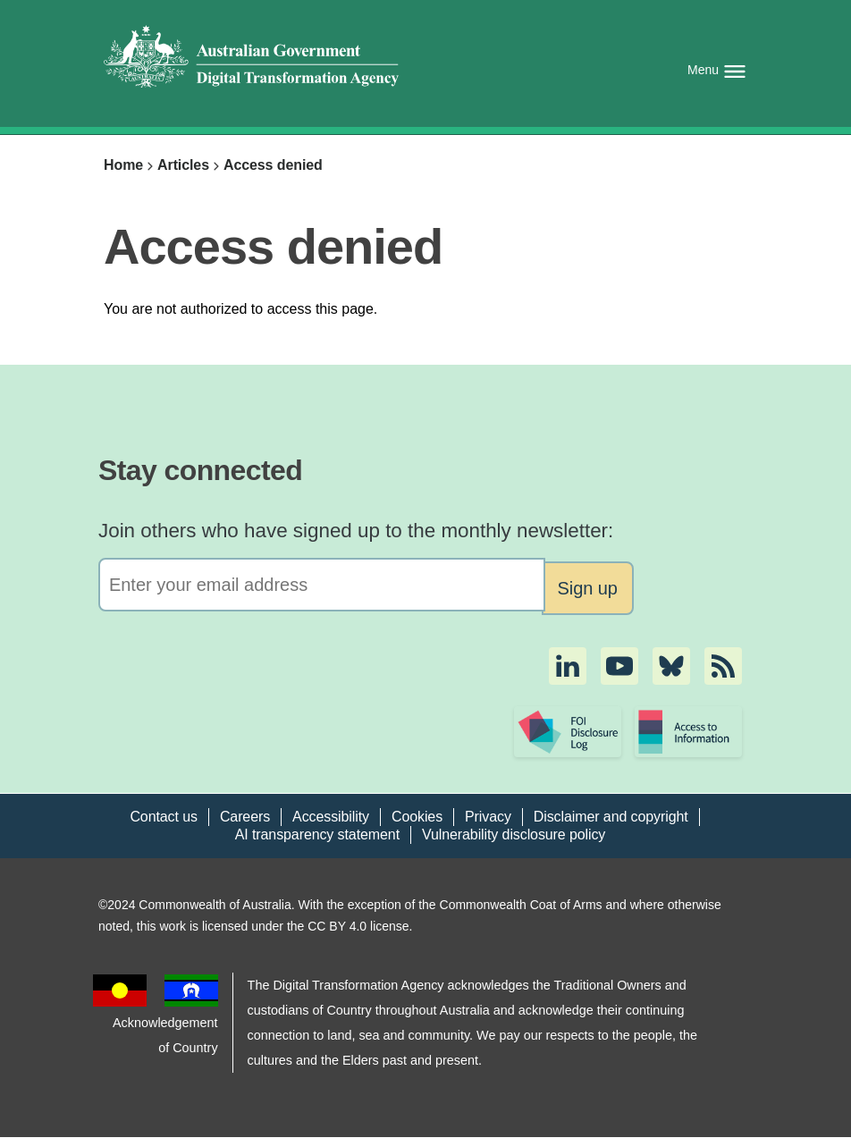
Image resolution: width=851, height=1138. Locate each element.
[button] (567, 666)
